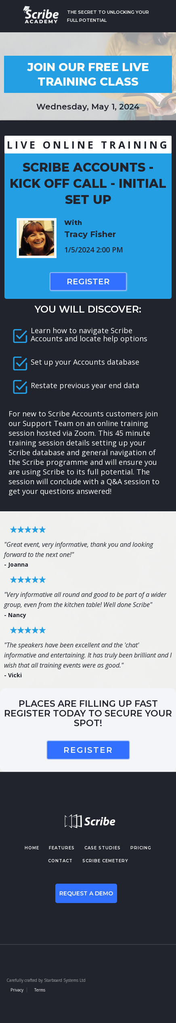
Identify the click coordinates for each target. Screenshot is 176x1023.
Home (32, 848)
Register (88, 281)
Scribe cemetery (105, 860)
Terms (39, 990)
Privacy (16, 990)
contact (60, 860)
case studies (102, 848)
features (62, 848)
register (88, 750)
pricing (140, 848)
